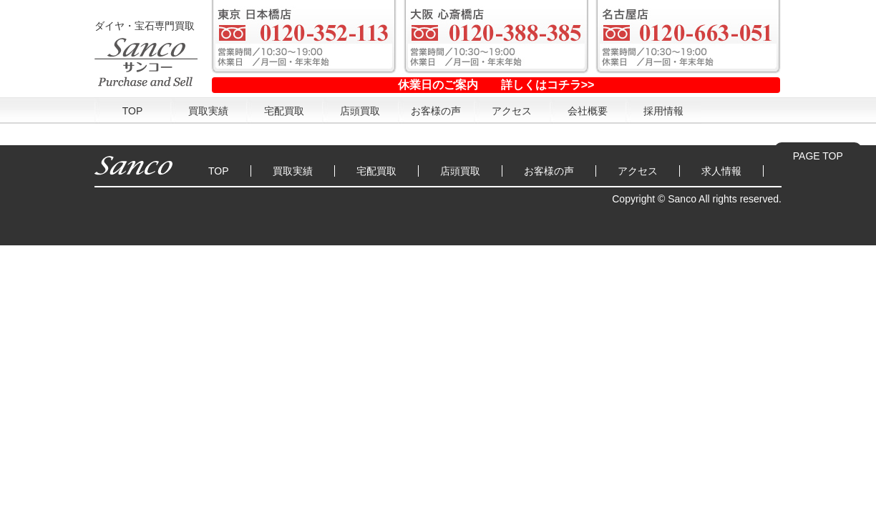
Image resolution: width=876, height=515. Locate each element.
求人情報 (721, 171)
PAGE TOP (818, 156)
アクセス (512, 111)
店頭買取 (360, 111)
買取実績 (208, 111)
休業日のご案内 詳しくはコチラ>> (496, 85)
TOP (132, 111)
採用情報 (663, 111)
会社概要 (588, 111)
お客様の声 (436, 111)
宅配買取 (284, 111)
